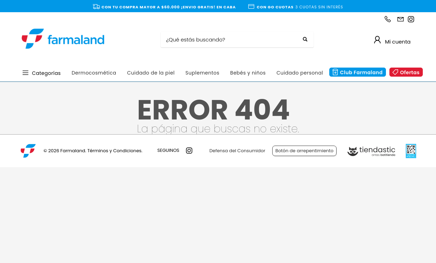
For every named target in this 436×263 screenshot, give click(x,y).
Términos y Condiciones (114, 150)
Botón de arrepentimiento (304, 150)
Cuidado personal (299, 72)
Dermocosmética (94, 72)
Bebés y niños (248, 72)
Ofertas (410, 72)
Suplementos (202, 72)
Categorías (46, 73)
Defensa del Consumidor (237, 150)
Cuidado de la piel (151, 72)
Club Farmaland (361, 72)
